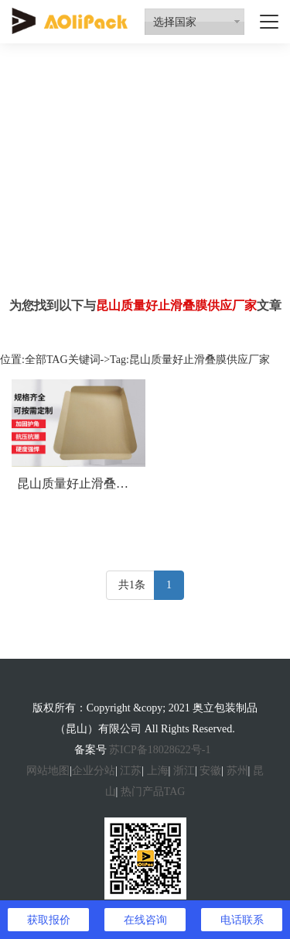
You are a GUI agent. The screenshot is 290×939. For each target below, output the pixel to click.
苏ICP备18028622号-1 (159, 750)
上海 (158, 770)
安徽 (210, 770)
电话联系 (242, 920)
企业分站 (93, 770)
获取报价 (48, 920)
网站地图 (48, 770)
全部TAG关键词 (63, 359)
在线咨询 (145, 920)
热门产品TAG (153, 791)
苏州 (237, 770)
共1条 (131, 585)
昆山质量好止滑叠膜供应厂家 (97, 483)
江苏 (131, 770)
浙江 (184, 770)
